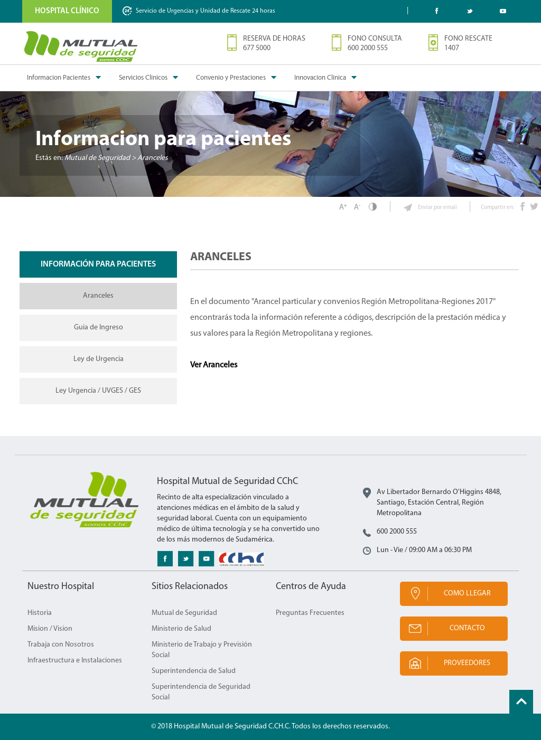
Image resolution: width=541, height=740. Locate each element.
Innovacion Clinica (320, 77)
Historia (39, 613)
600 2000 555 (368, 48)
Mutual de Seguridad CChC (81, 46)
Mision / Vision (49, 629)
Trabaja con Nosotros (60, 645)
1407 (451, 48)
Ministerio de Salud (181, 629)
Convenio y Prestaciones (231, 77)
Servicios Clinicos (143, 77)
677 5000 (256, 48)
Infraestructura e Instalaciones (74, 661)
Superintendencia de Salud (194, 671)
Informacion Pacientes (58, 77)
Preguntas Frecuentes (310, 613)
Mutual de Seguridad (184, 613)
